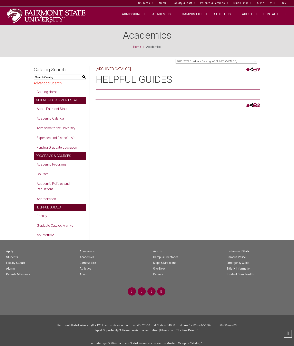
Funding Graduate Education (57, 147)
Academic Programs (52, 164)
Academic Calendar (51, 118)
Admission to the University (56, 128)
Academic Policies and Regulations (53, 186)
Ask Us (157, 251)
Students (12, 257)
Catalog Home (47, 92)
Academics (87, 257)
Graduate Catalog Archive (55, 225)
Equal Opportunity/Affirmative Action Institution (126, 330)
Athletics (85, 268)
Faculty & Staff (15, 262)
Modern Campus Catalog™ (184, 343)
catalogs (101, 343)
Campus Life (88, 262)
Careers (158, 274)
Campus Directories (165, 257)
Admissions (87, 251)
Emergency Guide (238, 262)
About (84, 274)
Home (137, 46)
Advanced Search (48, 83)
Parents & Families (18, 274)
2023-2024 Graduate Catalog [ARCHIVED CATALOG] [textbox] (207, 61)
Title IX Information (239, 268)
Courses (43, 174)
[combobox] (216, 61)
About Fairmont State (52, 109)
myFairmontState (238, 251)
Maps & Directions (164, 262)
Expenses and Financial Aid (56, 138)
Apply (9, 251)
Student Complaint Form (242, 274)
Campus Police (236, 257)
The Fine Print (185, 330)
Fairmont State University (74, 325)
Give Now (159, 268)
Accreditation (46, 199)
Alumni (10, 268)
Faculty (42, 216)
